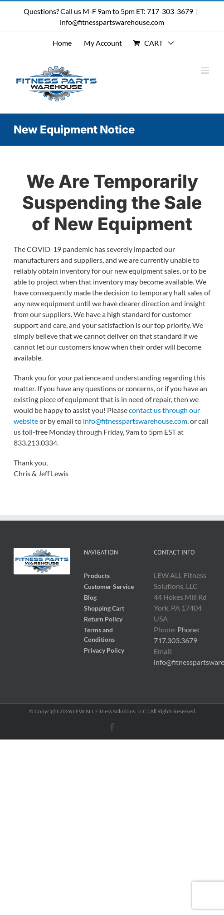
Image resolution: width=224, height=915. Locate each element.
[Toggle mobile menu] (205, 70)
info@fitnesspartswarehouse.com (112, 22)
